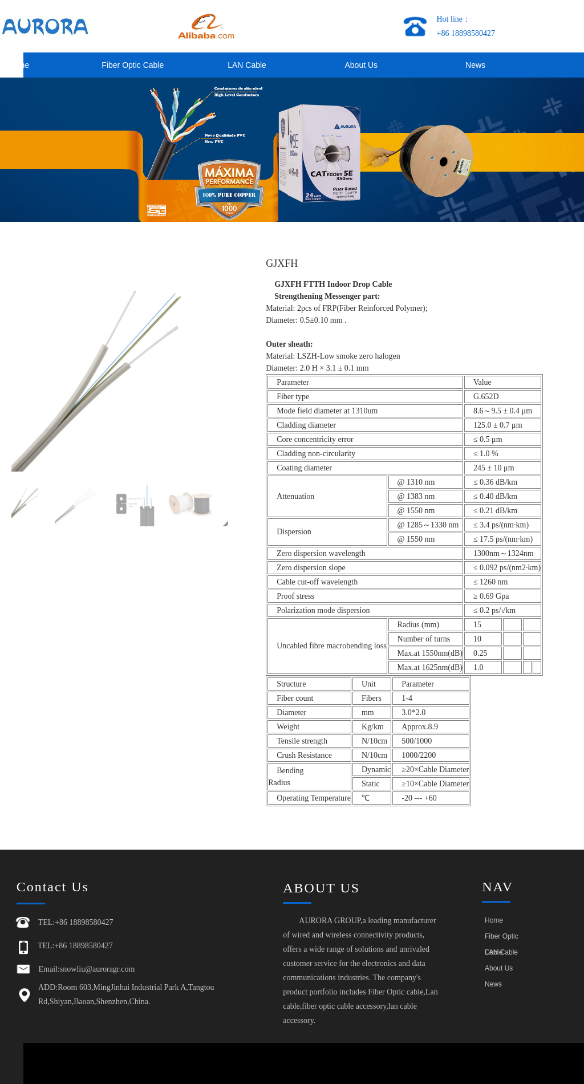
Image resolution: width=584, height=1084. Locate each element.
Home (494, 920)
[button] (214, 363)
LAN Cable (247, 65)
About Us (361, 65)
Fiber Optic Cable (133, 65)
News (475, 65)
